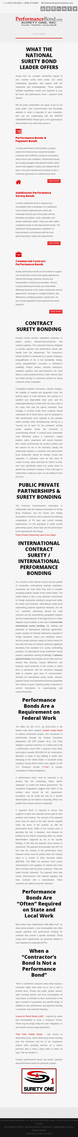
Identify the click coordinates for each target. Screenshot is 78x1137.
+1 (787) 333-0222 (13, 3)
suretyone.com (33, 1134)
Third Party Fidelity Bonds (29, 1034)
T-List (45, 767)
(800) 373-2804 (31, 3)
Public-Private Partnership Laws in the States (36, 535)
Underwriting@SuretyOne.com (58, 3)
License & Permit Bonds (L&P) (30, 1016)
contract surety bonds (52, 730)
